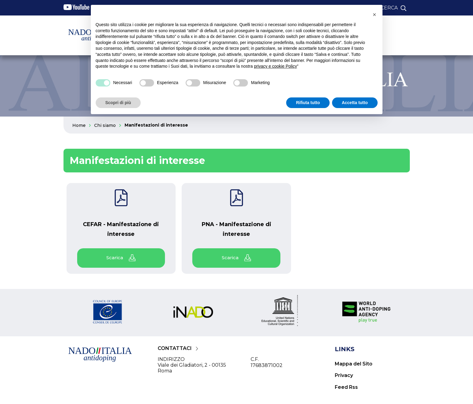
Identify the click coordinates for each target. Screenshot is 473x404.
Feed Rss (346, 387)
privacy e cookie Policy (275, 66)
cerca (389, 8)
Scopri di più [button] (118, 102)
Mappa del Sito (353, 364)
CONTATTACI (175, 348)
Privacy (344, 375)
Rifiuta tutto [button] (308, 102)
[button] (374, 14)
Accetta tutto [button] (355, 102)
